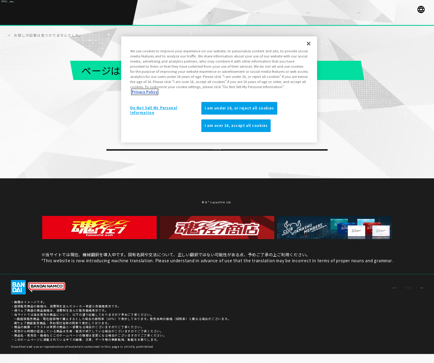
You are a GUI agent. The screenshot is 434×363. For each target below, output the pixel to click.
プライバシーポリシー (382, 296)
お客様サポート (346, 296)
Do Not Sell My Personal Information (153, 110)
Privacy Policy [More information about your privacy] (145, 91)
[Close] (308, 43)
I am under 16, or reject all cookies (239, 108)
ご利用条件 (415, 296)
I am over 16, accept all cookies (236, 125)
